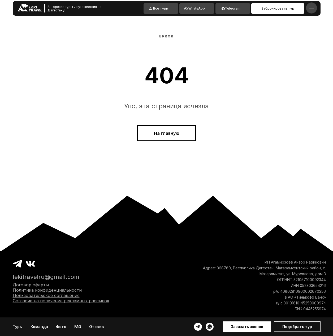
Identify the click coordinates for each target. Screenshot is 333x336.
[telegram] (198, 327)
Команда (39, 326)
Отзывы (96, 326)
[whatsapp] (210, 327)
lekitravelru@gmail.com (46, 276)
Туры (18, 326)
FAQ (77, 326)
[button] (247, 326)
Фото (61, 326)
